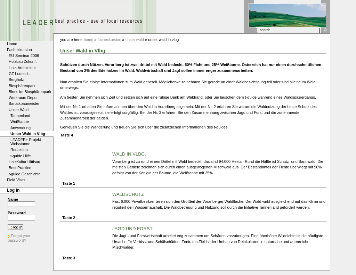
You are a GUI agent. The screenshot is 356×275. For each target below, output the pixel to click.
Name (13, 199)
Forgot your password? (19, 238)
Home (89, 40)
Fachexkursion (109, 40)
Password (17, 213)
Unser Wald (135, 40)
